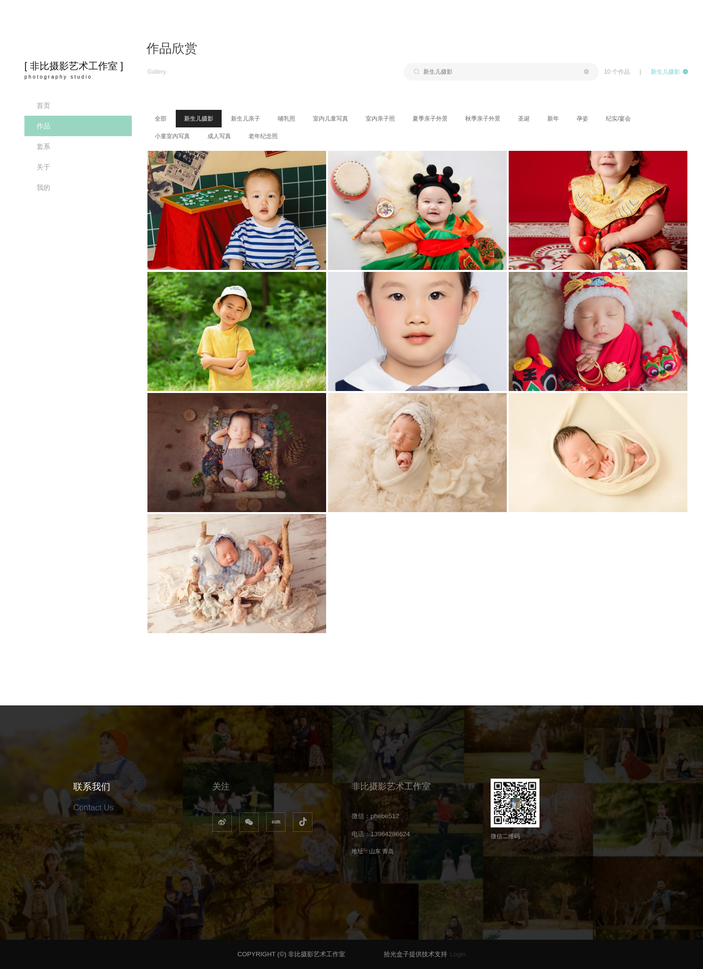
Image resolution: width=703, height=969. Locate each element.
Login (457, 954)
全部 (160, 118)
